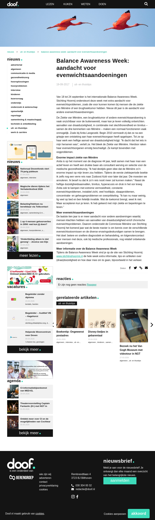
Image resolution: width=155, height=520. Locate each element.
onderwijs (16, 103)
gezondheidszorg (20, 77)
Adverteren (45, 478)
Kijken (67, 4)
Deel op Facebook (129, 267)
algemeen (92, 342)
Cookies (43, 489)
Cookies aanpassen (115, 514)
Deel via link (140, 267)
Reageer (92, 284)
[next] (151, 324)
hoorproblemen (19, 86)
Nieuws (13, 59)
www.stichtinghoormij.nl (69, 256)
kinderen (101, 342)
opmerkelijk (17, 111)
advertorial (16, 65)
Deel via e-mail (146, 267)
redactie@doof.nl (83, 489)
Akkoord (138, 513)
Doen (102, 4)
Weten (85, 4)
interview (69, 342)
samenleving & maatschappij (26, 119)
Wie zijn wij (45, 474)
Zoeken (146, 4)
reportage (16, 115)
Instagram (73, 497)
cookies (39, 513)
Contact (43, 481)
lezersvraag (17, 98)
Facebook (78, 497)
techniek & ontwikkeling (23, 124)
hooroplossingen (20, 81)
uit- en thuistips (83, 84)
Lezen (50, 4)
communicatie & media (23, 73)
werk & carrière (19, 132)
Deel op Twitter (135, 267)
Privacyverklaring (48, 485)
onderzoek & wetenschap (24, 107)
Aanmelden (119, 480)
